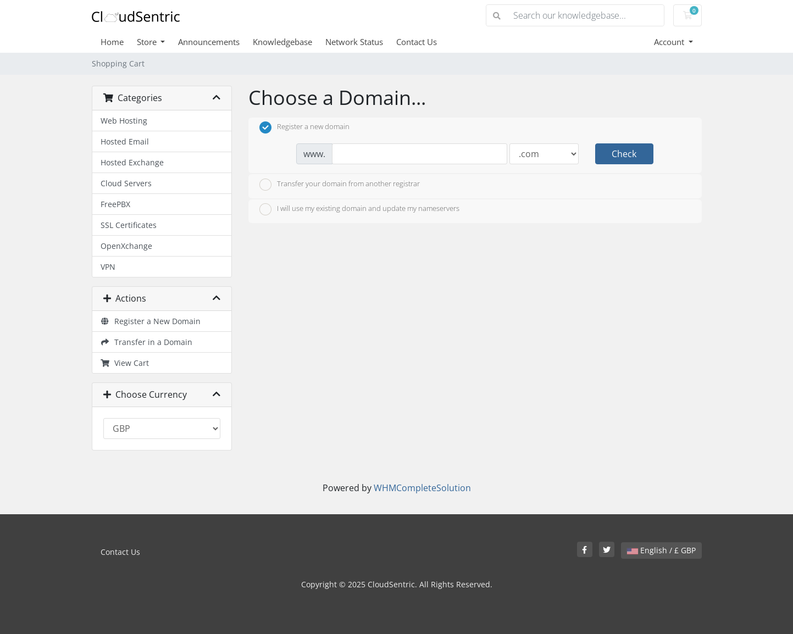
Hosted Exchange (132, 162)
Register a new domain (304, 127)
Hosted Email (125, 141)
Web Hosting (124, 120)
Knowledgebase (282, 41)
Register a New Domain (151, 321)
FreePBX (115, 204)
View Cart (125, 363)
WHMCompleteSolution (422, 488)
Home (112, 41)
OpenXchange (126, 246)
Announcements (209, 41)
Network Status (354, 41)
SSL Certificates (129, 225)
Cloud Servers (126, 183)
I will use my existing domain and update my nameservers (359, 209)
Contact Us (416, 41)
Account (670, 41)
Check (624, 154)
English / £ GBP (661, 550)
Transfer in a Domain (147, 342)
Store (148, 41)
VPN (108, 267)
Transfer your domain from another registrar (339, 185)
